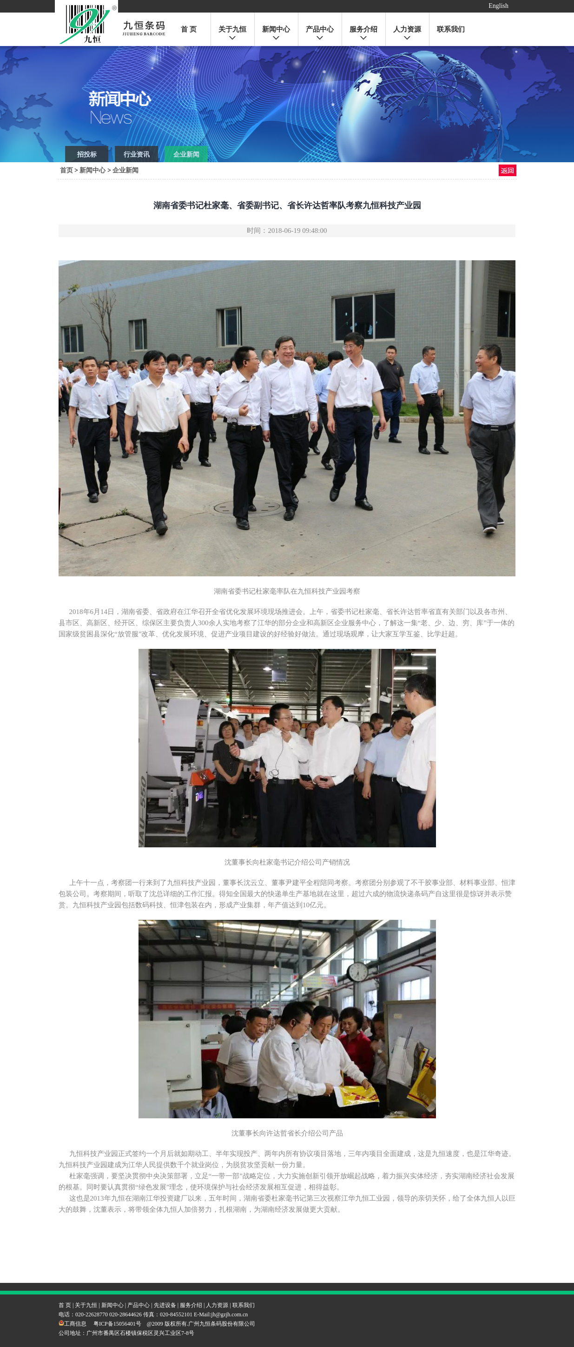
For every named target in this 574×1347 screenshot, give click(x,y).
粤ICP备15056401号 (117, 1324)
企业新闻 (186, 154)
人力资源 (407, 29)
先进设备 (165, 1305)
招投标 (87, 154)
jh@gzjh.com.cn (229, 1314)
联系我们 (451, 29)
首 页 (189, 29)
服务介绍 (363, 29)
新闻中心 (276, 29)
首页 (66, 170)
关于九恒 (232, 29)
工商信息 (72, 1324)
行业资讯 (137, 154)
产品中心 (320, 29)
